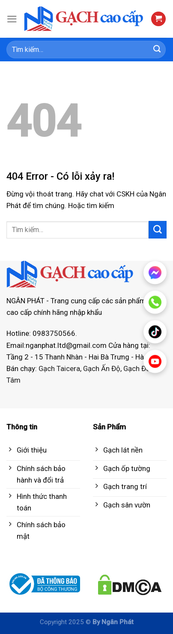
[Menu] (12, 19)
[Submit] (157, 49)
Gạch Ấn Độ (101, 368)
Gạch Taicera (59, 368)
